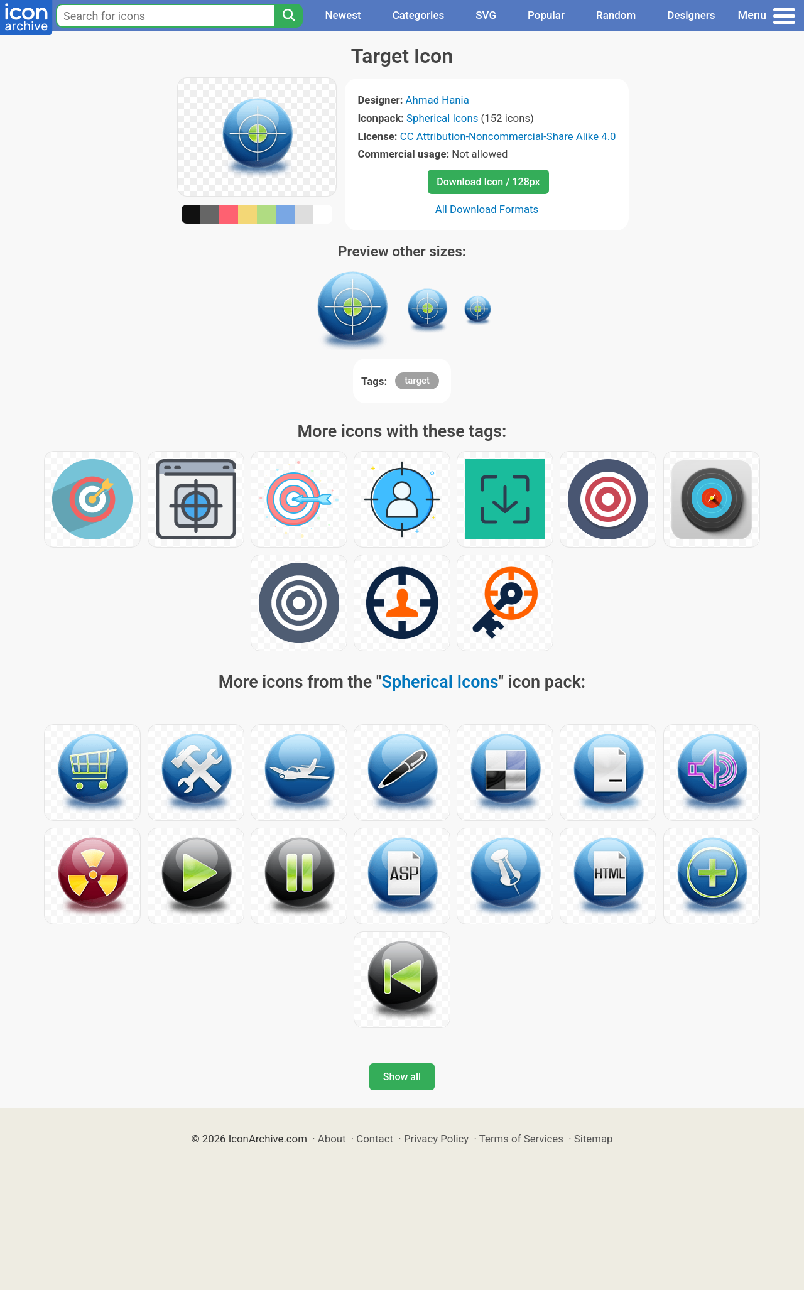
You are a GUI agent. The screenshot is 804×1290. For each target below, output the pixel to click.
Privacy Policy (436, 1138)
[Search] (288, 16)
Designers (691, 15)
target (417, 380)
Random (616, 15)
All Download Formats (487, 209)
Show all (402, 1077)
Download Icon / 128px (488, 182)
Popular (546, 15)
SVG (485, 15)
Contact (374, 1138)
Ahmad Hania (437, 100)
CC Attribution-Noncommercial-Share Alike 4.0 (508, 136)
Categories (419, 15)
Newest (343, 15)
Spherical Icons (442, 118)
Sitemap (593, 1138)
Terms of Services (521, 1138)
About (332, 1138)
